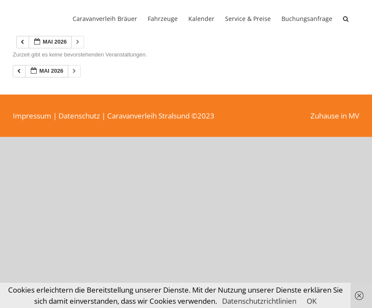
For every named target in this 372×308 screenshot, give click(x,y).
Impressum (32, 116)
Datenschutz (79, 116)
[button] (346, 18)
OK (311, 301)
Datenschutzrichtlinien (259, 301)
